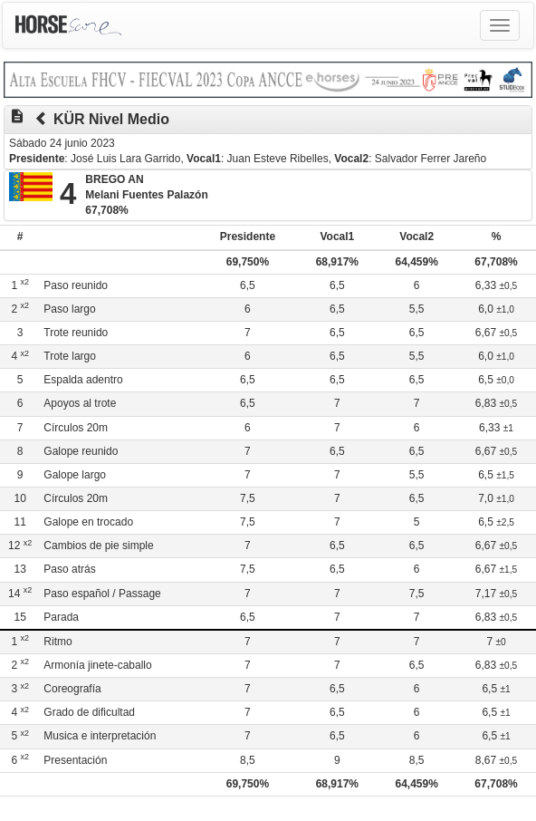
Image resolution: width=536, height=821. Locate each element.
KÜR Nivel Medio (111, 119)
